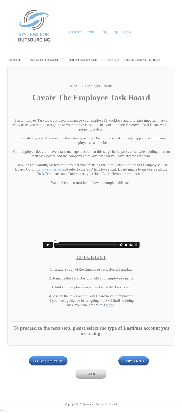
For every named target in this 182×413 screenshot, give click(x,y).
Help (114, 32)
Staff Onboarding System (44, 59)
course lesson (52, 169)
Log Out (127, 32)
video (110, 305)
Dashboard (75, 32)
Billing (102, 32)
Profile (90, 32)
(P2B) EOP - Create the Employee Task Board (133, 59)
